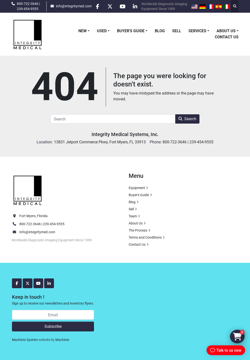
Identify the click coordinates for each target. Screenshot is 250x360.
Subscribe (53, 326)
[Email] (53, 315)
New (82, 31)
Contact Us (227, 37)
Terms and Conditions (145, 237)
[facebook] (98, 6)
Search (187, 118)
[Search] (113, 119)
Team (133, 216)
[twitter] (110, 6)
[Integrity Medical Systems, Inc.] (27, 190)
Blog (160, 31)
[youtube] (122, 6)
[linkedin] (135, 6)
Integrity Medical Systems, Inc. (125, 134)
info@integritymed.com (74, 6)
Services (197, 31)
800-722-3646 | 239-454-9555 (28, 6)
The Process (138, 230)
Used (102, 31)
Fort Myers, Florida (33, 216)
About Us (226, 31)
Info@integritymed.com (37, 232)
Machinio (62, 340)
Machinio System (25, 340)
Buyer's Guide (131, 31)
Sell (176, 31)
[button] (84, 31)
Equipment (137, 188)
